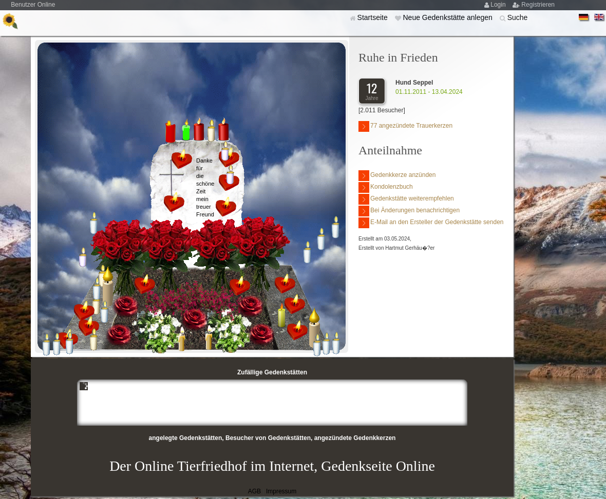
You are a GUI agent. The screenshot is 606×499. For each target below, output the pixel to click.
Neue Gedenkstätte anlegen (448, 17)
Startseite (373, 17)
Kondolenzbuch (385, 187)
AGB (254, 491)
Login (498, 4)
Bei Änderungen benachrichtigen (409, 211)
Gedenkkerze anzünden (396, 175)
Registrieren (538, 4)
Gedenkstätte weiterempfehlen (406, 199)
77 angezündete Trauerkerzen (405, 126)
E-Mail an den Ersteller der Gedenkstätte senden (430, 222)
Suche (517, 17)
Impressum (281, 491)
